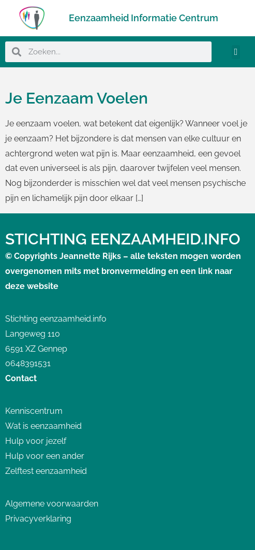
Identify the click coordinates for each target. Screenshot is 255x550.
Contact (21, 378)
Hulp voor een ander (44, 456)
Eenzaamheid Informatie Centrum (143, 17)
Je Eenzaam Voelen (76, 98)
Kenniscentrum (34, 411)
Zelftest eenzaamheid (46, 471)
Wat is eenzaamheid (43, 426)
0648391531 (28, 363)
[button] (236, 52)
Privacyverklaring (38, 519)
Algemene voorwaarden (51, 504)
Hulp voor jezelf (35, 441)
